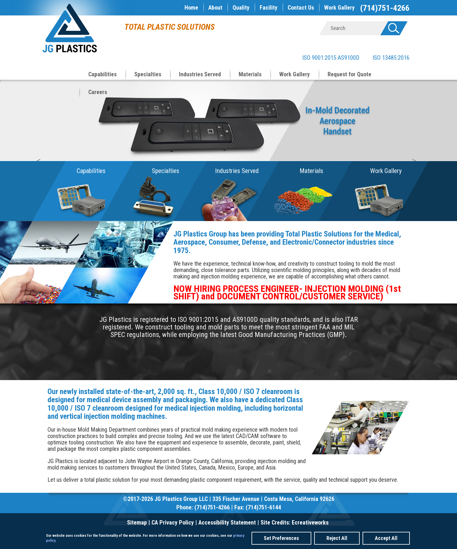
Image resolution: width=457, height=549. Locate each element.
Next (417, 122)
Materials (250, 74)
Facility (268, 7)
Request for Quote (349, 74)
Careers (97, 92)
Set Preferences (281, 538)
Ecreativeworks (310, 522)
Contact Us (301, 7)
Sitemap (137, 522)
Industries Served (200, 74)
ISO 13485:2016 (385, 57)
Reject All (336, 538)
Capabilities (102, 74)
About (215, 7)
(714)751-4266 (384, 8)
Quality (241, 7)
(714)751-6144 (263, 507)
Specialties (147, 74)
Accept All (386, 538)
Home (191, 7)
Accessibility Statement (227, 522)
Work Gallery (339, 7)
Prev (41, 122)
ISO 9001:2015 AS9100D (330, 57)
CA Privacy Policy (173, 522)
